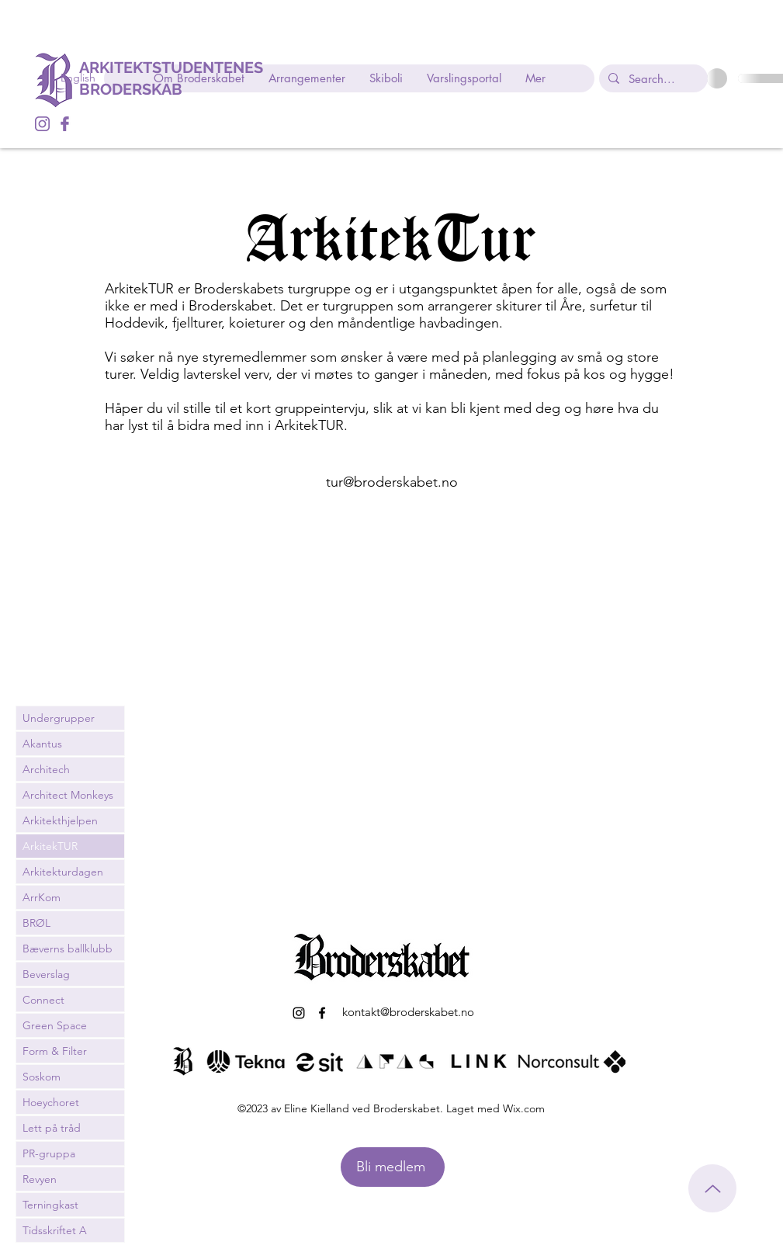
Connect (43, 1000)
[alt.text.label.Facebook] (64, 123)
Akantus (42, 744)
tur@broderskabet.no (392, 482)
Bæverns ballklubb (68, 949)
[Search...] (652, 78)
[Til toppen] (712, 1188)
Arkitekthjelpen (60, 820)
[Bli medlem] (393, 1167)
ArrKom (42, 897)
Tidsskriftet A (55, 1230)
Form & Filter (55, 1051)
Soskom (42, 1077)
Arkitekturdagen (63, 872)
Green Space (55, 1025)
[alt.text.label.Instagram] (42, 123)
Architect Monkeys (68, 795)
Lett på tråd (52, 1128)
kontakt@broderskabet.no (408, 1011)
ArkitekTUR (50, 846)
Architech (46, 769)
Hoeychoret (51, 1102)
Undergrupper (59, 718)
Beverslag (46, 974)
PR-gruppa (49, 1153)
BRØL (36, 923)
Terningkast (50, 1205)
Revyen (40, 1179)
